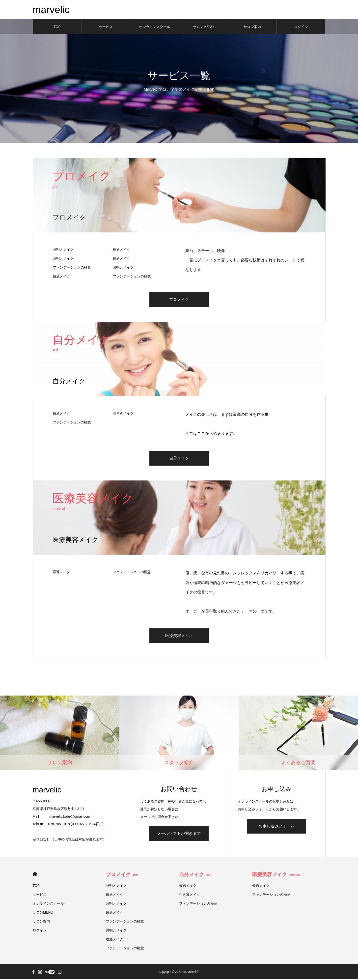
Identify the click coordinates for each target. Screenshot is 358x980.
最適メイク (121, 250)
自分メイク (179, 458)
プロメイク (179, 300)
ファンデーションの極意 (72, 268)
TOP (57, 27)
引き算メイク (123, 414)
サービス (106, 27)
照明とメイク (63, 250)
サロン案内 (252, 27)
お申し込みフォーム (276, 826)
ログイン (301, 27)
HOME (35, 875)
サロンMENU (203, 27)
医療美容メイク (179, 636)
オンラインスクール (154, 27)
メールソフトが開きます (179, 834)
